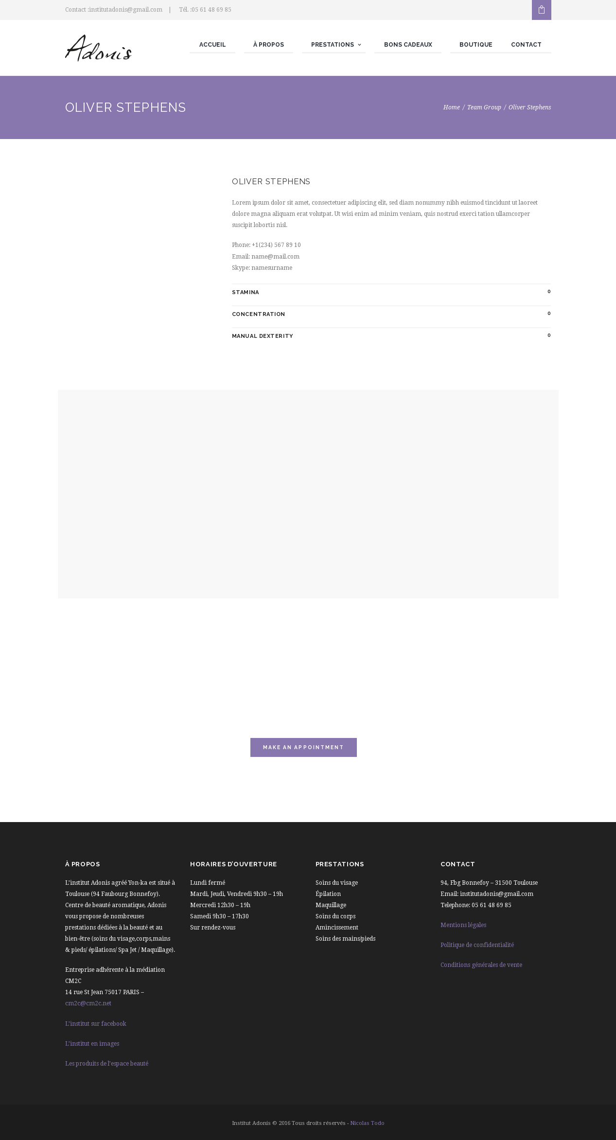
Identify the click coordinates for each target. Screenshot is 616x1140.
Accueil (212, 44)
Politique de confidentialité (477, 945)
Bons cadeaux (408, 44)
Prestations (332, 44)
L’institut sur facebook (95, 1023)
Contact (526, 44)
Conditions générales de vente (481, 965)
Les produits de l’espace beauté (106, 1063)
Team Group (484, 107)
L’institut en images (92, 1043)
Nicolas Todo (367, 1123)
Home (451, 107)
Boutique (476, 44)
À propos (268, 44)
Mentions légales (463, 925)
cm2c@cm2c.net (88, 1003)
